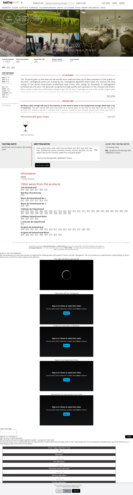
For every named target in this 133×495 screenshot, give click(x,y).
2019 (32, 200)
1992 (64, 213)
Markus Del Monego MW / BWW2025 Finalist (118, 151)
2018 (50, 211)
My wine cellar (23, 7)
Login (114, 3)
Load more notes (42, 165)
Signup (122, 3)
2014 (69, 211)
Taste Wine (15, 7)
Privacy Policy (75, 486)
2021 (8, 67)
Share (129, 437)
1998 (36, 213)
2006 (107, 211)
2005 (112, 211)
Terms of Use (66, 486)
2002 (126, 211)
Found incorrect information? (10, 104)
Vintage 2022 (68, 101)
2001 (22, 213)
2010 (88, 211)
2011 (83, 211)
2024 (22, 189)
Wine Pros (60, 7)
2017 (36, 200)
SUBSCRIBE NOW (6, 7)
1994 (55, 213)
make (18, 147)
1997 (41, 213)
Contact (103, 7)
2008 (97, 211)
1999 (32, 213)
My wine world (33, 7)
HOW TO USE (81, 3)
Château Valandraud (52, 50)
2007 (102, 211)
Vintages (77, 7)
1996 (46, 213)
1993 (60, 213)
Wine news (84, 7)
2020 (13, 67)
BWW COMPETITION (94, 7)
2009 (27, 206)
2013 (74, 211)
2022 (3, 67)
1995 (50, 213)
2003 (121, 211)
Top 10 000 (106, 3)
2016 (41, 200)
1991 (69, 213)
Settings (67, 491)
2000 (27, 213)
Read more (111, 96)
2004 (116, 211)
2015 (46, 189)
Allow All (76, 491)
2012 (46, 200)
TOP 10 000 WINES (69, 7)
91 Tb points (68, 75)
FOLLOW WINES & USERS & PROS (47, 7)
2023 (27, 189)
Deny (59, 491)
